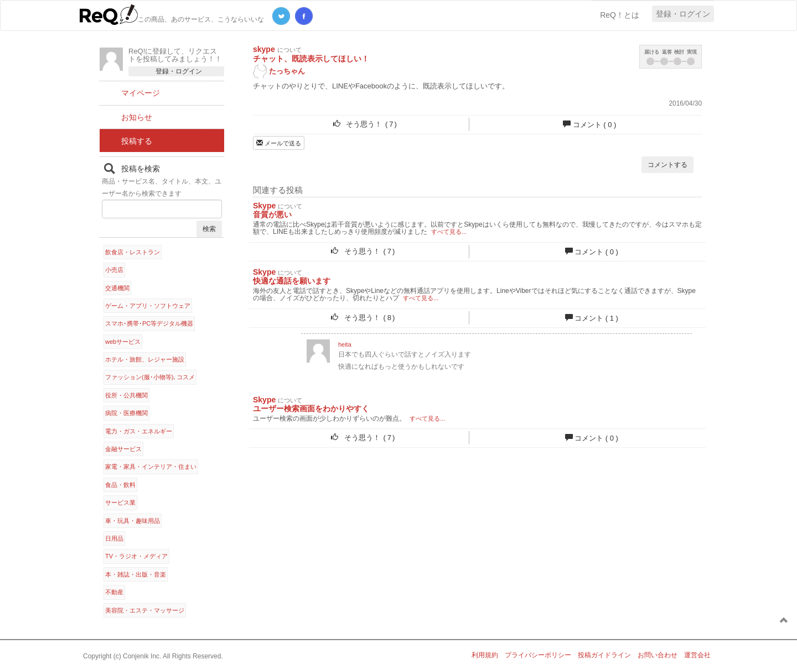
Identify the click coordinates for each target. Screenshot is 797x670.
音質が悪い (272, 214)
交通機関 (117, 288)
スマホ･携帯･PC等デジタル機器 (149, 323)
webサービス (123, 341)
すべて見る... (449, 231)
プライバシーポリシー (538, 655)
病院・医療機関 (126, 413)
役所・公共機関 (126, 395)
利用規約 (485, 655)
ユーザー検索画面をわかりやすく (311, 408)
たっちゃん (279, 71)
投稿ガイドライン (604, 655)
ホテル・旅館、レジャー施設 (144, 359)
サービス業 (120, 502)
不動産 (114, 592)
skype (264, 49)
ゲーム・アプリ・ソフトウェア (147, 305)
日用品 (114, 538)
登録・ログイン (683, 13)
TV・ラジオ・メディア (136, 556)
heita (344, 344)
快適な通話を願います (291, 280)
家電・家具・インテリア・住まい (150, 466)
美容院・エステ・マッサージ (144, 610)
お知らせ (136, 117)
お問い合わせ (657, 655)
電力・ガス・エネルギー (138, 431)
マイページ (140, 92)
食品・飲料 (120, 484)
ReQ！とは (619, 15)
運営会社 (697, 655)
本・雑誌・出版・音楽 (135, 574)
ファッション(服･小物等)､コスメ (150, 377)
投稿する (136, 141)
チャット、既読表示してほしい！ (311, 58)
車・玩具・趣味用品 (132, 520)
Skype (264, 205)
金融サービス (123, 449)
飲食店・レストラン (132, 252)
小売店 (114, 269)
